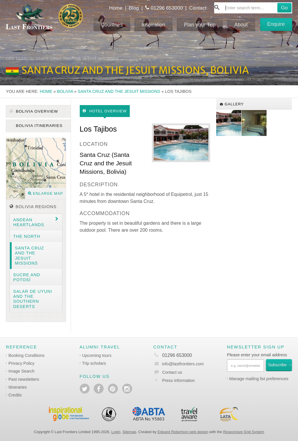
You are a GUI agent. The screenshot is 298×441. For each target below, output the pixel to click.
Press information (178, 380)
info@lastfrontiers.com (178, 364)
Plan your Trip (200, 25)
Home (116, 8)
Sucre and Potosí (26, 277)
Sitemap (129, 432)
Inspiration (153, 25)
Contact (198, 8)
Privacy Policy (21, 363)
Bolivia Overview (33, 111)
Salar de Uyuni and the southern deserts (32, 299)
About (241, 25)
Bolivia (65, 91)
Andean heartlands (28, 222)
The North (26, 236)
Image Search (21, 371)
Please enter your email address (257, 355)
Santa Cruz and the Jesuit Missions (119, 91)
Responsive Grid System (243, 432)
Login (115, 432)
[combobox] (253, 7)
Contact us (172, 372)
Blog (134, 8)
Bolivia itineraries (39, 125)
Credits (15, 395)
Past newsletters (23, 379)
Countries (112, 25)
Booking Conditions (26, 355)
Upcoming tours (96, 355)
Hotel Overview (105, 111)
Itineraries (17, 387)
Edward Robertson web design (182, 432)
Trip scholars (94, 363)
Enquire (276, 24)
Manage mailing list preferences (258, 378)
